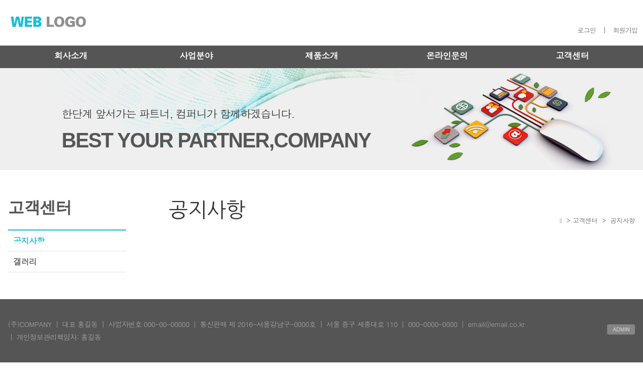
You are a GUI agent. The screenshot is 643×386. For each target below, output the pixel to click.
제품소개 (321, 55)
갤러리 (25, 261)
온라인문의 (447, 55)
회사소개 (70, 55)
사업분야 (196, 55)
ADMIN (621, 329)
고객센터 (572, 55)
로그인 (587, 29)
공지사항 (28, 240)
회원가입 (625, 29)
